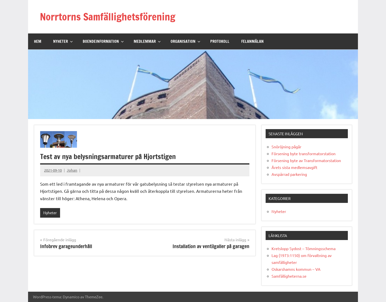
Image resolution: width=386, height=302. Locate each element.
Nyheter (63, 41)
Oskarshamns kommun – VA (296, 269)
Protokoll (219, 41)
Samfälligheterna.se (289, 275)
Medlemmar (147, 41)
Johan (72, 170)
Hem (37, 41)
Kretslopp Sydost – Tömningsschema (304, 248)
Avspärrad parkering (289, 174)
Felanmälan (252, 41)
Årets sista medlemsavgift (294, 167)
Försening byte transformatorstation (304, 153)
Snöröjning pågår (286, 146)
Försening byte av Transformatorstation (306, 160)
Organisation (185, 41)
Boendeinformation (103, 41)
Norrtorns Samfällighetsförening (107, 17)
